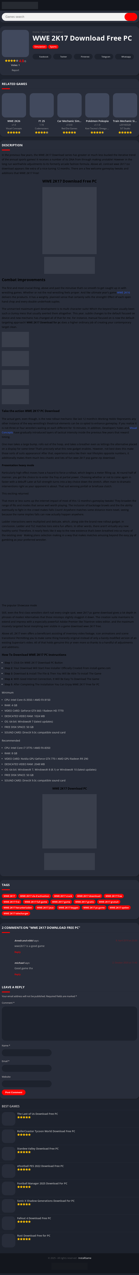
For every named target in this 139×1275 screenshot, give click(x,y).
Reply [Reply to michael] (17, 976)
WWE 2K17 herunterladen (18, 909)
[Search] (69, 18)
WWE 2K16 (123, 294)
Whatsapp (124, 58)
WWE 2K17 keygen (68, 909)
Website (6, 1078)
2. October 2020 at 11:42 (124, 964)
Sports (53, 48)
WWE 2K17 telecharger (16, 915)
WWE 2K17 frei (12, 903)
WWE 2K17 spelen (119, 909)
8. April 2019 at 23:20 (126, 942)
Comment (8, 1004)
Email (5, 1062)
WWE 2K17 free (114, 897)
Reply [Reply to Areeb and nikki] (17, 953)
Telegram (103, 58)
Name (6, 1047)
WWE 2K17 (9, 897)
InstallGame (84, 1259)
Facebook (41, 58)
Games (45, 33)
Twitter (61, 58)
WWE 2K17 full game (36, 903)
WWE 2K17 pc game (94, 909)
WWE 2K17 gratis (84, 903)
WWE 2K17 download (88, 897)
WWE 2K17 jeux (45, 909)
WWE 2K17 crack (63, 897)
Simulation (57, 33)
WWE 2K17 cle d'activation (34, 897)
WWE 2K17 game (61, 903)
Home (36, 33)
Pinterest (82, 58)
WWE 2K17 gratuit (109, 903)
